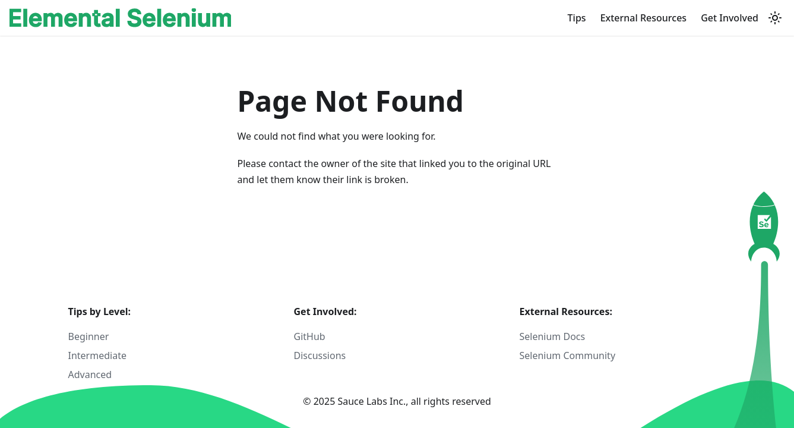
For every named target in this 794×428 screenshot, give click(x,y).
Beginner (88, 336)
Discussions (320, 355)
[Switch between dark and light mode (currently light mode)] (774, 17)
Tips (577, 17)
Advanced (90, 374)
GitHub (309, 336)
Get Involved (729, 17)
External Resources (643, 17)
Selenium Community (568, 355)
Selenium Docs (553, 336)
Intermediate (97, 355)
